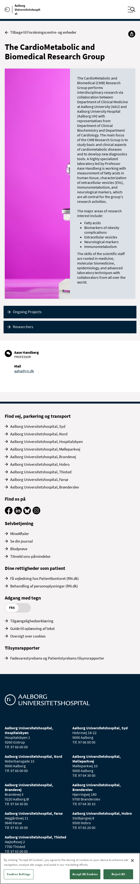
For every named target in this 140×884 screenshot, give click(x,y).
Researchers (23, 326)
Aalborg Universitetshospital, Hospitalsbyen (46, 441)
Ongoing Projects (27, 311)
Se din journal (21, 541)
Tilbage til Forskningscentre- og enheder (40, 32)
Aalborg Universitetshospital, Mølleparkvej (45, 449)
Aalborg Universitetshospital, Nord (38, 434)
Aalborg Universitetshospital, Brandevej (43, 456)
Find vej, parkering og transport (38, 416)
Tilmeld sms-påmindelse (30, 556)
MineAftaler (19, 533)
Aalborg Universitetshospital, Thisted (40, 472)
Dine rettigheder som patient (35, 568)
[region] (70, 868)
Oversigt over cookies (28, 636)
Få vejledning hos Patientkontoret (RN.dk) (44, 578)
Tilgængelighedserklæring (31, 620)
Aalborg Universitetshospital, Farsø (39, 479)
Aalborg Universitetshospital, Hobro (40, 464)
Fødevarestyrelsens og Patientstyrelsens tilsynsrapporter (57, 658)
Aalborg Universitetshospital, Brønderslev (44, 487)
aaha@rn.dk (24, 370)
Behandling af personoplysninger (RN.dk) (44, 586)
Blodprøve (18, 548)
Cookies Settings (18, 874)
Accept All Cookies (85, 874)
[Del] (131, 33)
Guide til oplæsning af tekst (32, 628)
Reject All (118, 874)
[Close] (132, 860)
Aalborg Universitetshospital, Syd (37, 426)
